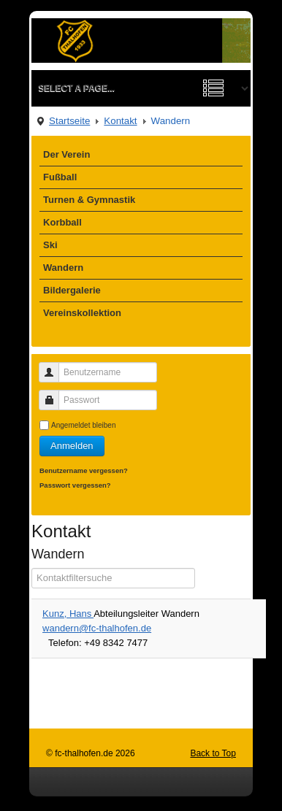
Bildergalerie (72, 290)
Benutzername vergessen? (83, 470)
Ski (50, 244)
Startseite (69, 120)
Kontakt (120, 120)
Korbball (62, 222)
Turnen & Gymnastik (89, 199)
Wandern (63, 267)
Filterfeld (31, 568)
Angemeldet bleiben (83, 425)
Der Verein (66, 154)
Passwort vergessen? (75, 485)
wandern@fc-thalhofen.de (96, 628)
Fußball (60, 177)
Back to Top (212, 753)
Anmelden (72, 445)
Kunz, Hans (68, 613)
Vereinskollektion (82, 312)
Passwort (54, 393)
